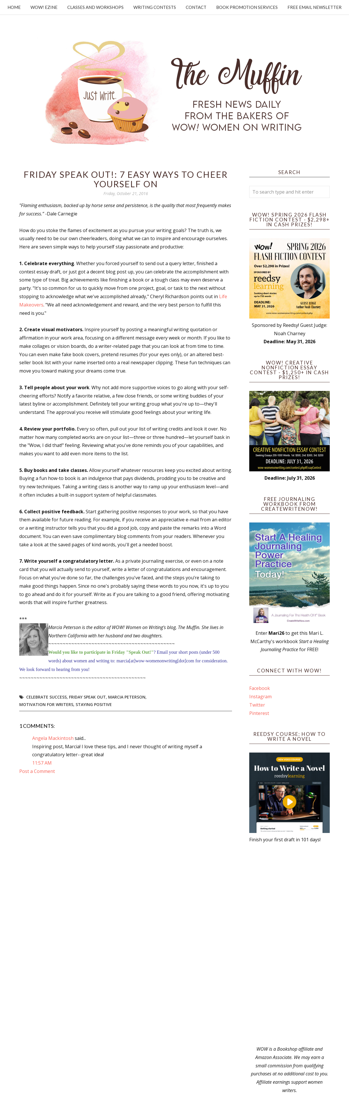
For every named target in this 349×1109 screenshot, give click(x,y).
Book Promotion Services (247, 7)
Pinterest (259, 713)
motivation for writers (46, 704)
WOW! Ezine (43, 7)
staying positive (94, 704)
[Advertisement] (289, 944)
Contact (196, 7)
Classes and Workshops (95, 7)
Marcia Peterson (126, 697)
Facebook (259, 688)
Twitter (257, 705)
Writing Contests (154, 7)
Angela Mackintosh (53, 738)
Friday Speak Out (87, 697)
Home (14, 7)
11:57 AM (42, 763)
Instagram (260, 696)
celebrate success (46, 697)
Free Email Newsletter (314, 7)
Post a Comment (37, 771)
